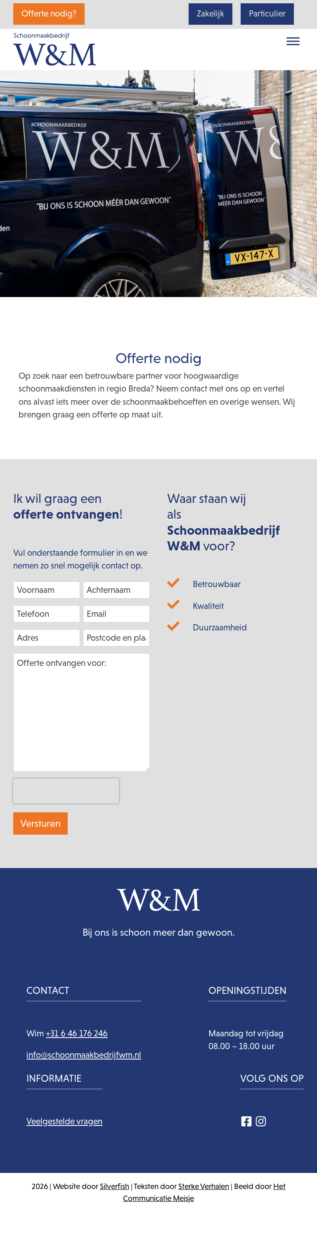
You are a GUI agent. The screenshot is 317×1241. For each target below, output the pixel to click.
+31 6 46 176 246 (77, 1033)
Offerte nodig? (48, 14)
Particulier (267, 14)
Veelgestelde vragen (64, 1121)
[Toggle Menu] (293, 41)
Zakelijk (210, 14)
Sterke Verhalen (203, 1186)
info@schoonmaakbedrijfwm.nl (83, 1055)
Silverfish (114, 1186)
